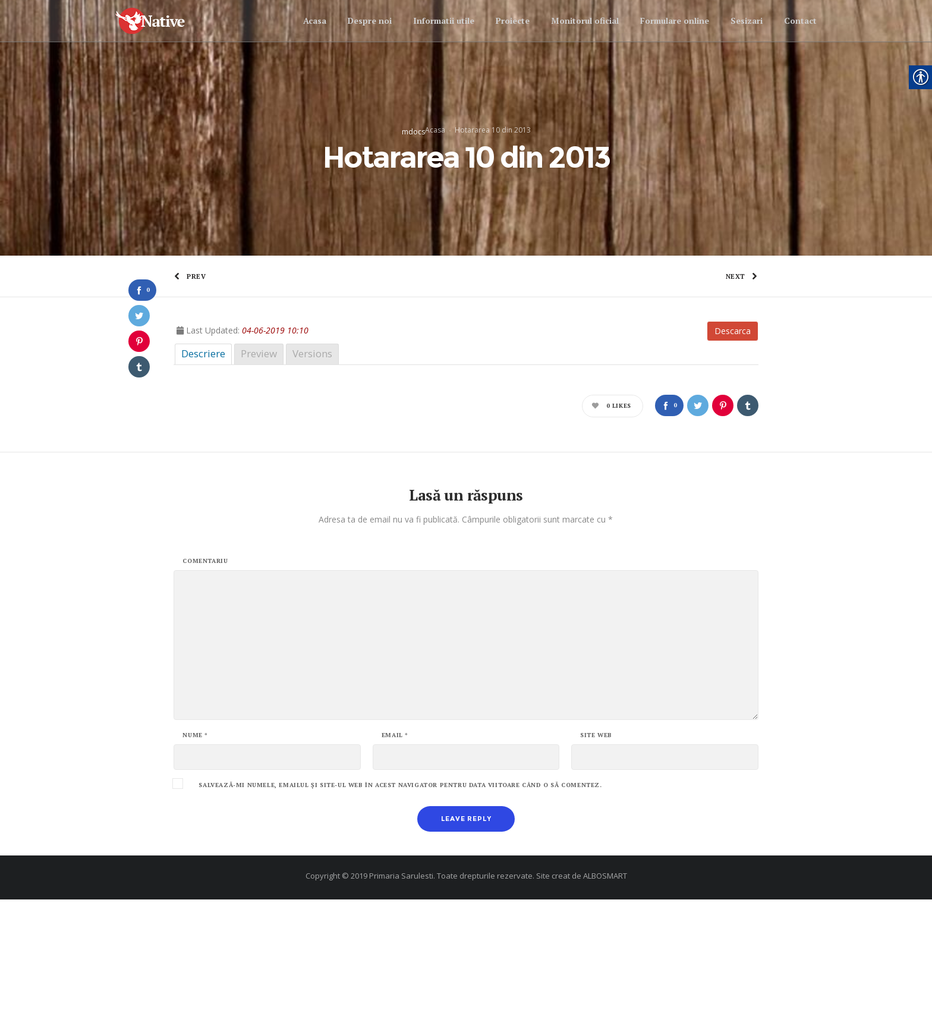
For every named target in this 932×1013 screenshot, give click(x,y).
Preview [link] (259, 467)
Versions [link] (312, 467)
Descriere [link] (203, 467)
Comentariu (205, 675)
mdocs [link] (413, 188)
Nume (195, 849)
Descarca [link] (732, 444)
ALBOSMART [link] (605, 989)
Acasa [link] (435, 186)
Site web (596, 849)
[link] (160, 21)
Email (395, 849)
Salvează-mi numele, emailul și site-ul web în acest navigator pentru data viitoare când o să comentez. (400, 899)
